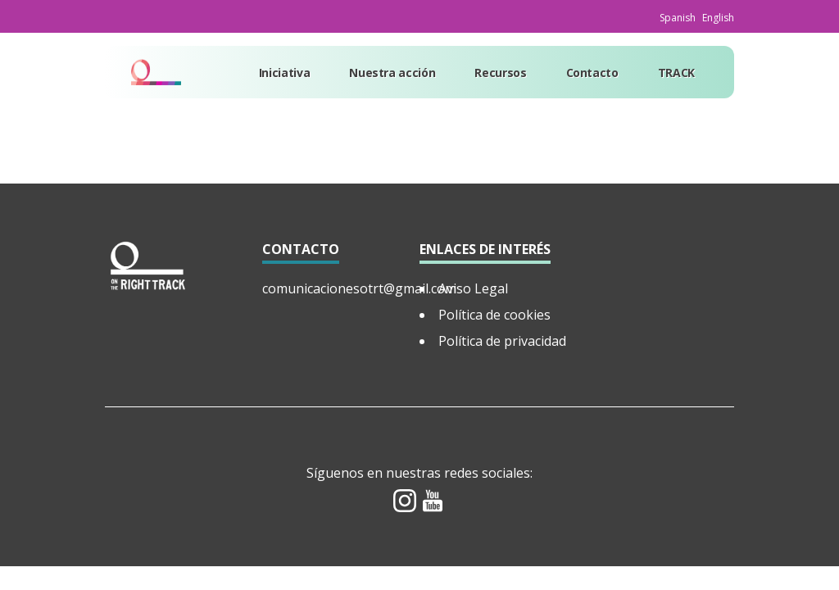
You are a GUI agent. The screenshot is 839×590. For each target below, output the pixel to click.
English (718, 18)
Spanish (678, 18)
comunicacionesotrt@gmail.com (359, 288)
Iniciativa (285, 72)
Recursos (500, 72)
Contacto (592, 72)
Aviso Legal (473, 288)
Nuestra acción (392, 72)
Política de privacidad (502, 341)
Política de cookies (494, 315)
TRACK (676, 72)
